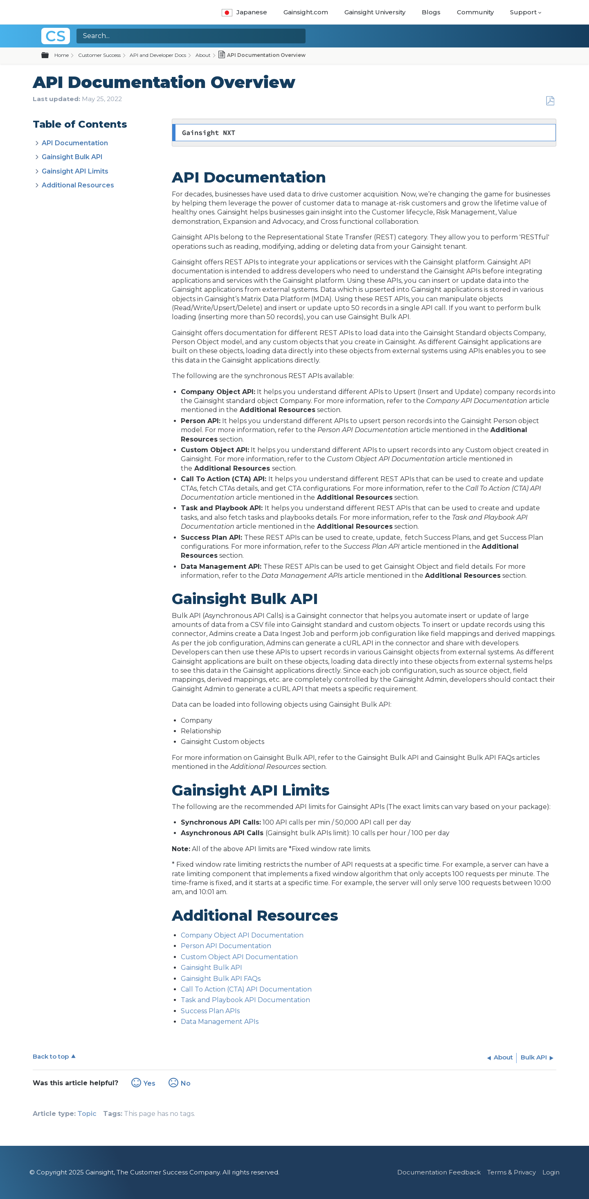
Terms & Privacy (511, 1172)
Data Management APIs (220, 1021)
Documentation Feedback (439, 1172)
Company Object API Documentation (242, 935)
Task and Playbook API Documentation (245, 1000)
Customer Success (99, 55)
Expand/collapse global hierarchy (50, 55)
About (203, 55)
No (186, 1083)
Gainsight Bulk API (72, 157)
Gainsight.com (305, 12)
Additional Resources (78, 185)
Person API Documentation (226, 946)
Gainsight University (374, 12)
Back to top (51, 1056)
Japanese (244, 12)
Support (523, 12)
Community (475, 12)
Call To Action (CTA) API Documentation (246, 989)
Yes (149, 1083)
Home (61, 55)
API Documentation (75, 143)
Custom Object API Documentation (239, 957)
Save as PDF (550, 101)
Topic (87, 1114)
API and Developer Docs (158, 55)
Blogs (431, 12)
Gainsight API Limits (75, 171)
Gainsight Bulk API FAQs (221, 979)
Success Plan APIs (210, 1011)
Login (551, 1172)
